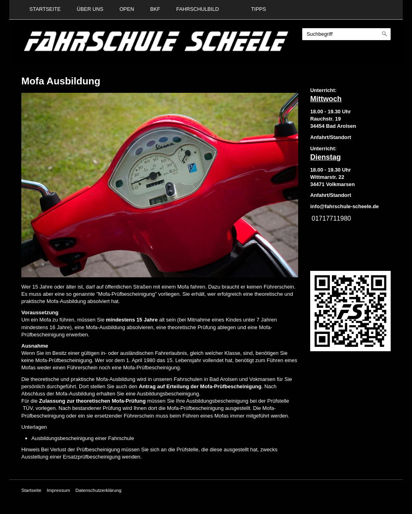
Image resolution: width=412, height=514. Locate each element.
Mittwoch (326, 99)
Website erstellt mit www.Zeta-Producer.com (344, 490)
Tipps (258, 9)
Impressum (58, 490)
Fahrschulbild (197, 9)
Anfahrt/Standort (330, 195)
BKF (155, 9)
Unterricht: (323, 90)
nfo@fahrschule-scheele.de (345, 206)
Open (126, 9)
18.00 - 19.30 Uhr (330, 112)
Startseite (45, 9)
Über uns (90, 9)
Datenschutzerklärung (98, 490)
